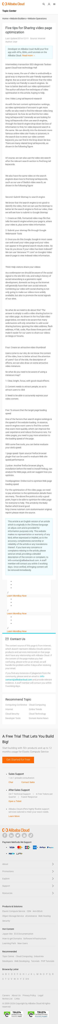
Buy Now (22, 596)
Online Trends (35, 709)
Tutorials (35, 961)
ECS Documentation (23, 934)
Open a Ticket (15, 801)
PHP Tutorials (47, 961)
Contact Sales (28, 782)
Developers (7, 961)
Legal (40, 995)
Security (6, 921)
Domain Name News (38, 718)
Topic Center (8, 956)
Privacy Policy (29, 995)
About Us (16, 995)
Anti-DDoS (37, 911)
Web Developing (22, 961)
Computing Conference (16, 705)
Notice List (7, 998)
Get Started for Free (18, 759)
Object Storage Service (13, 916)
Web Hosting (44, 916)
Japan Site (7, 934)
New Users (22, 943)
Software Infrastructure (34, 938)
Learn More (12, 596)
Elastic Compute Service (13, 911)
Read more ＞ (28, 55)
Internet (9, 709)
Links (17, 998)
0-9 (27, 979)
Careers (6, 995)
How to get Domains (12, 938)
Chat (11, 782)
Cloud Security (12, 714)
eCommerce (31, 916)
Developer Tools (12, 718)
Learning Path (9, 943)
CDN (29, 911)
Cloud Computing (37, 705)
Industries (39, 956)
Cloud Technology (37, 714)
